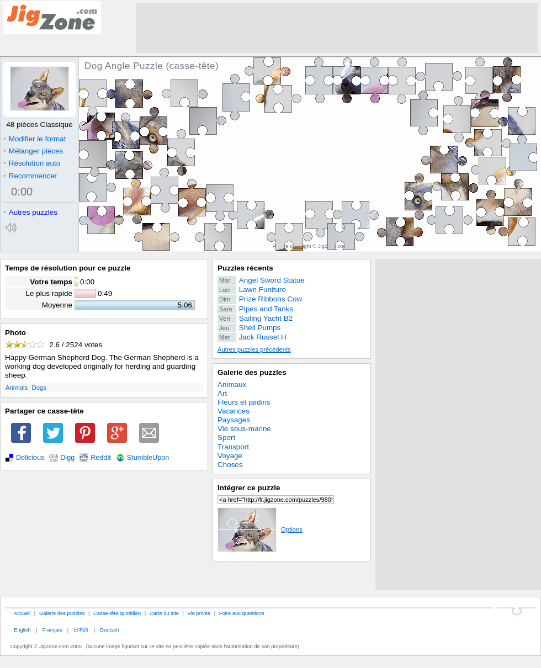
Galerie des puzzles (252, 372)
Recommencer (30, 176)
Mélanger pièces (33, 151)
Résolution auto (31, 163)
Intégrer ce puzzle (249, 488)
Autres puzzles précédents (254, 349)
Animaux (232, 384)
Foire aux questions (241, 613)
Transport (233, 447)
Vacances (234, 411)
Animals (17, 387)
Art (222, 393)
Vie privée (199, 613)
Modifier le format (34, 139)
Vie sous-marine (244, 429)
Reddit (101, 458)
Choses (230, 464)
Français (52, 630)
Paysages (234, 420)
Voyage (230, 456)
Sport (226, 437)
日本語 (80, 630)
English (22, 630)
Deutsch (109, 630)
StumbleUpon (148, 458)
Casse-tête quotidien (117, 613)
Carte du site (164, 613)
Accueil (22, 613)
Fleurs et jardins (244, 402)
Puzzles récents (245, 268)
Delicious (30, 458)
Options (260, 529)
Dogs (39, 387)
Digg (67, 458)
